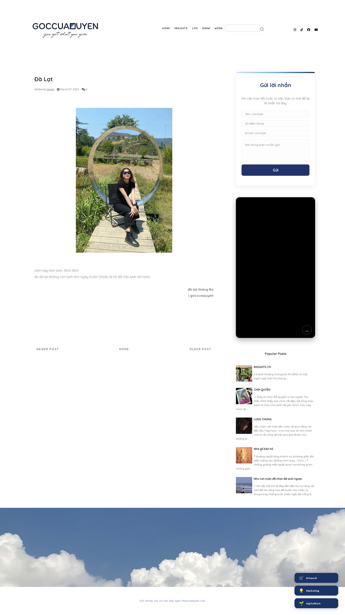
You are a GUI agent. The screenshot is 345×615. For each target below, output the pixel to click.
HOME (166, 28)
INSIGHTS (181, 28)
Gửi (275, 170)
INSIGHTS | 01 (262, 367)
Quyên (50, 89)
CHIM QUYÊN (262, 389)
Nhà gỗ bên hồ (263, 449)
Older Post (200, 349)
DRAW (206, 28)
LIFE (195, 28)
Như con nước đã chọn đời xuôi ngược (278, 478)
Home (124, 349)
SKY (37, 70)
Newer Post (48, 349)
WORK (219, 28)
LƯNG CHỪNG (263, 419)
